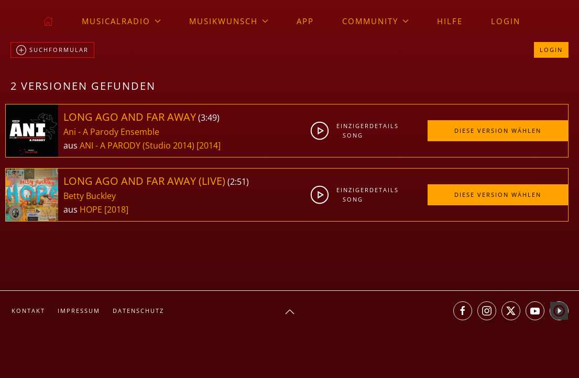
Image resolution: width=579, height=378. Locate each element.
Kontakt (28, 310)
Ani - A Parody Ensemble (111, 132)
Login (505, 21)
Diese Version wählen (497, 130)
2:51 (238, 181)
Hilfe (450, 21)
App (305, 21)
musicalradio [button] (121, 21)
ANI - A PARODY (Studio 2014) (137, 145)
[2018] (116, 209)
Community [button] (375, 21)
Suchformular (52, 50)
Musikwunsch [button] (228, 21)
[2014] (208, 145)
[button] (289, 312)
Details (383, 126)
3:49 (209, 117)
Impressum (79, 310)
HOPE (92, 209)
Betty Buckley (89, 196)
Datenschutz (138, 310)
